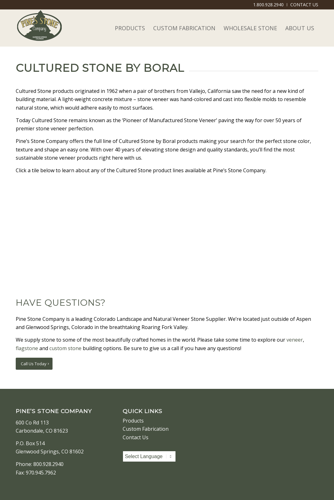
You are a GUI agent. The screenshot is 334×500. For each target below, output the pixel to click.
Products (133, 420)
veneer (295, 339)
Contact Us (135, 437)
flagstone (27, 348)
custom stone (65, 348)
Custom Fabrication (146, 428)
